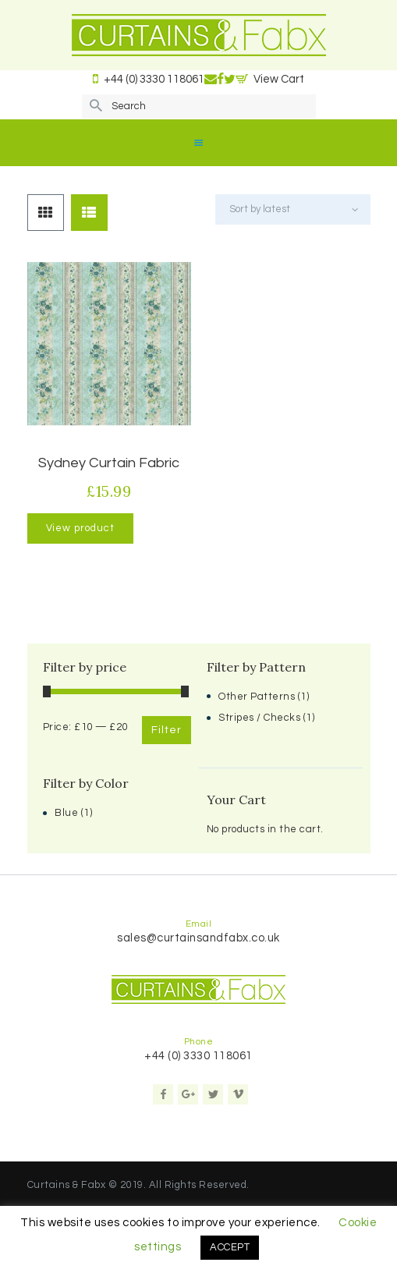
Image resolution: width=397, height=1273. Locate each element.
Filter (166, 730)
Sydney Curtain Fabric (108, 463)
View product (80, 528)
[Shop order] (292, 209)
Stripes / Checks (259, 717)
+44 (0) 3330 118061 (198, 1056)
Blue (66, 812)
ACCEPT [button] (230, 1247)
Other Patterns (256, 696)
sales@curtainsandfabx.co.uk (198, 938)
